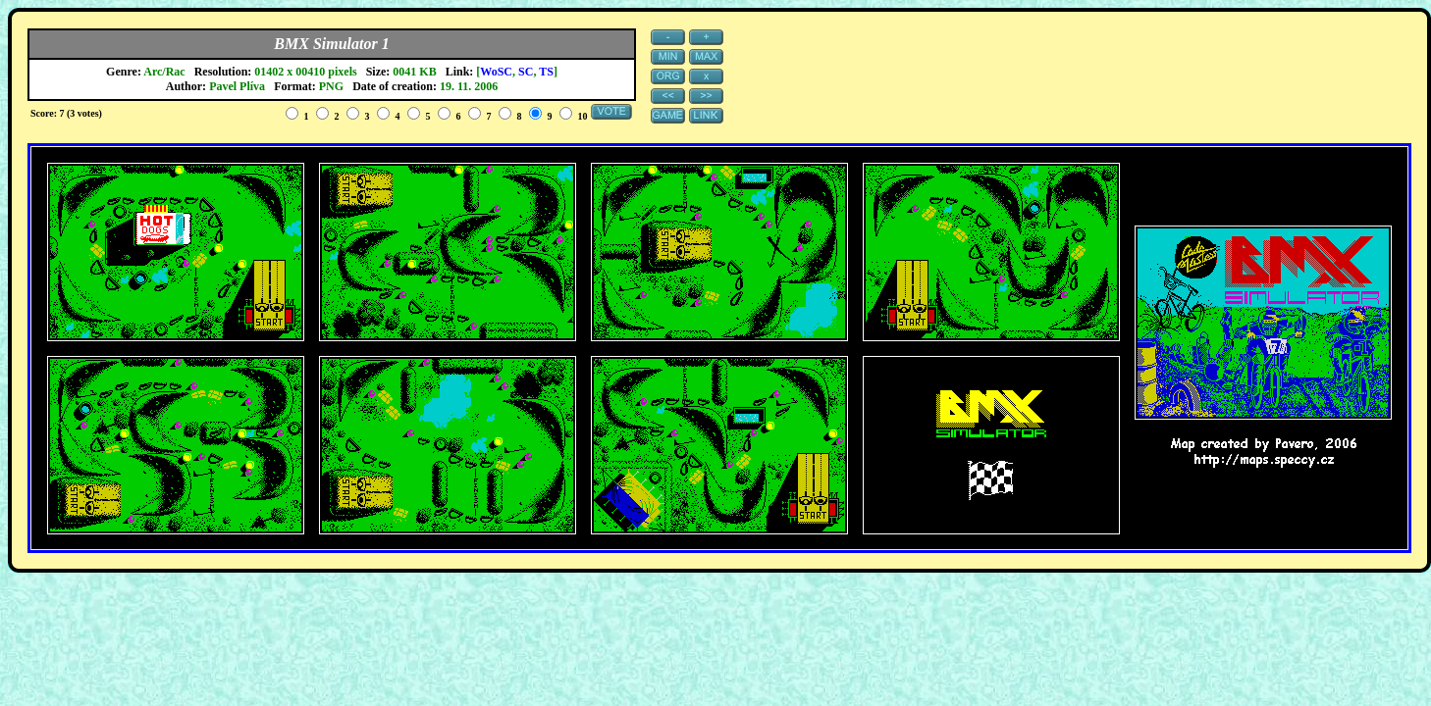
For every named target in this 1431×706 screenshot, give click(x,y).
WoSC (496, 71)
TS (546, 71)
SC (525, 71)
